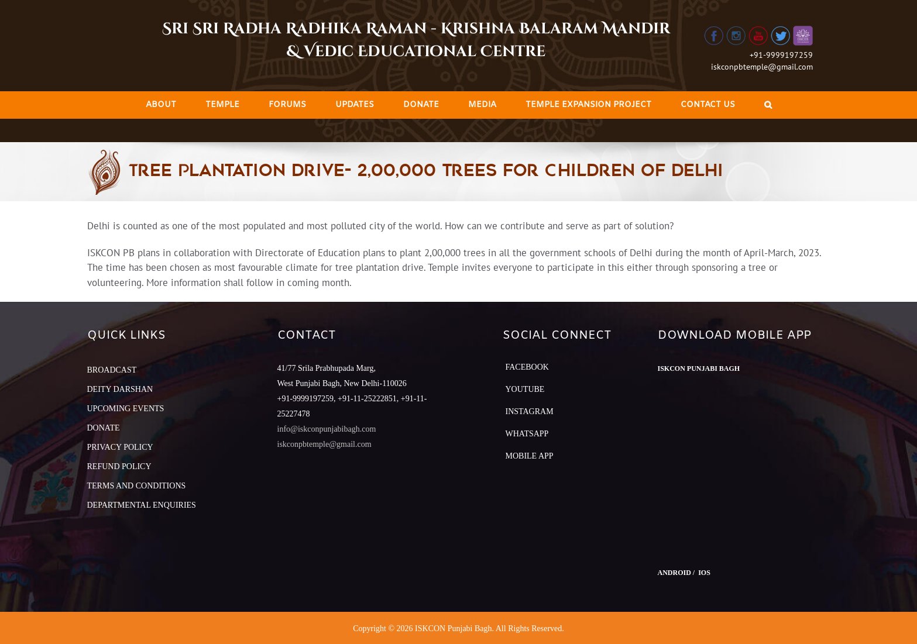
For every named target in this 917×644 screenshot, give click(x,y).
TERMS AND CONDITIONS (136, 485)
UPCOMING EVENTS (125, 408)
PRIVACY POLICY (120, 447)
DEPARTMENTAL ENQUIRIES (141, 505)
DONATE (103, 427)
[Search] (768, 105)
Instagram (530, 411)
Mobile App (530, 456)
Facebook (527, 367)
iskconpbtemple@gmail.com (762, 66)
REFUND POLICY (119, 466)
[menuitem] (161, 105)
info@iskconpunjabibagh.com (326, 429)
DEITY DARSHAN (120, 389)
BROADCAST (112, 370)
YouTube (525, 389)
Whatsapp (527, 433)
